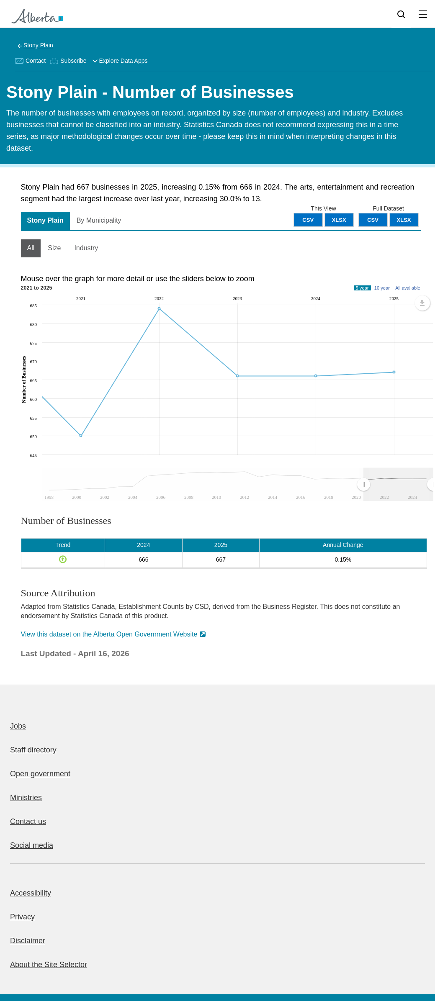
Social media (31, 845)
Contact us (28, 821)
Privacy (22, 917)
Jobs (18, 726)
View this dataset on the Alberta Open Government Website (109, 634)
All (31, 248)
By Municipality (99, 220)
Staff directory (33, 750)
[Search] (401, 14)
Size (54, 248)
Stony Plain (38, 45)
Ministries (26, 797)
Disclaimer (27, 941)
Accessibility (30, 893)
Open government (40, 774)
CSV (372, 220)
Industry (86, 248)
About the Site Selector (48, 964)
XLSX (404, 220)
